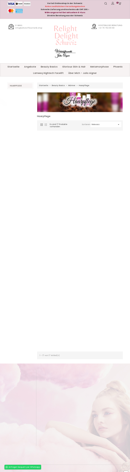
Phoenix (118, 66)
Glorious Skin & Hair (74, 66)
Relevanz (106, 124)
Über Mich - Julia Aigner (82, 73)
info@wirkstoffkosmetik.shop (28, 28)
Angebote (30, 66)
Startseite (13, 66)
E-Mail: (19, 25)
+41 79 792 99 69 (106, 28)
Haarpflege (16, 85)
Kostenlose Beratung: (111, 25)
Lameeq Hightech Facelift (48, 73)
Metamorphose (99, 66)
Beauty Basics (49, 66)
